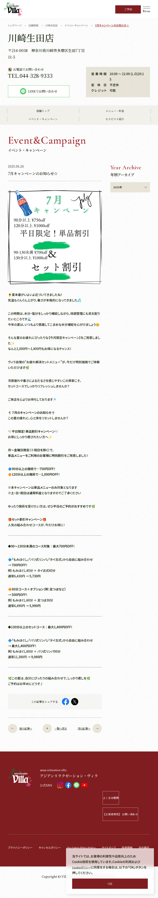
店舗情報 (35, 25)
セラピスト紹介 (115, 119)
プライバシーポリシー (22, 847)
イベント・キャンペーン (43, 119)
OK (110, 883)
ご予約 (128, 9)
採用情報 (141, 847)
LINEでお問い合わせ (38, 91)
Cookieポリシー (83, 867)
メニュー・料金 (115, 111)
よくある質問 (131, 798)
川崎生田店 (54, 25)
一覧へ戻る (55, 728)
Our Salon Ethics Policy (90, 847)
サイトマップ (121, 847)
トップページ (15, 25)
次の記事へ (87, 728)
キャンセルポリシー (54, 847)
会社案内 (14, 859)
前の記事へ (23, 728)
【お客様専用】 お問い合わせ (126, 814)
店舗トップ (43, 111)
